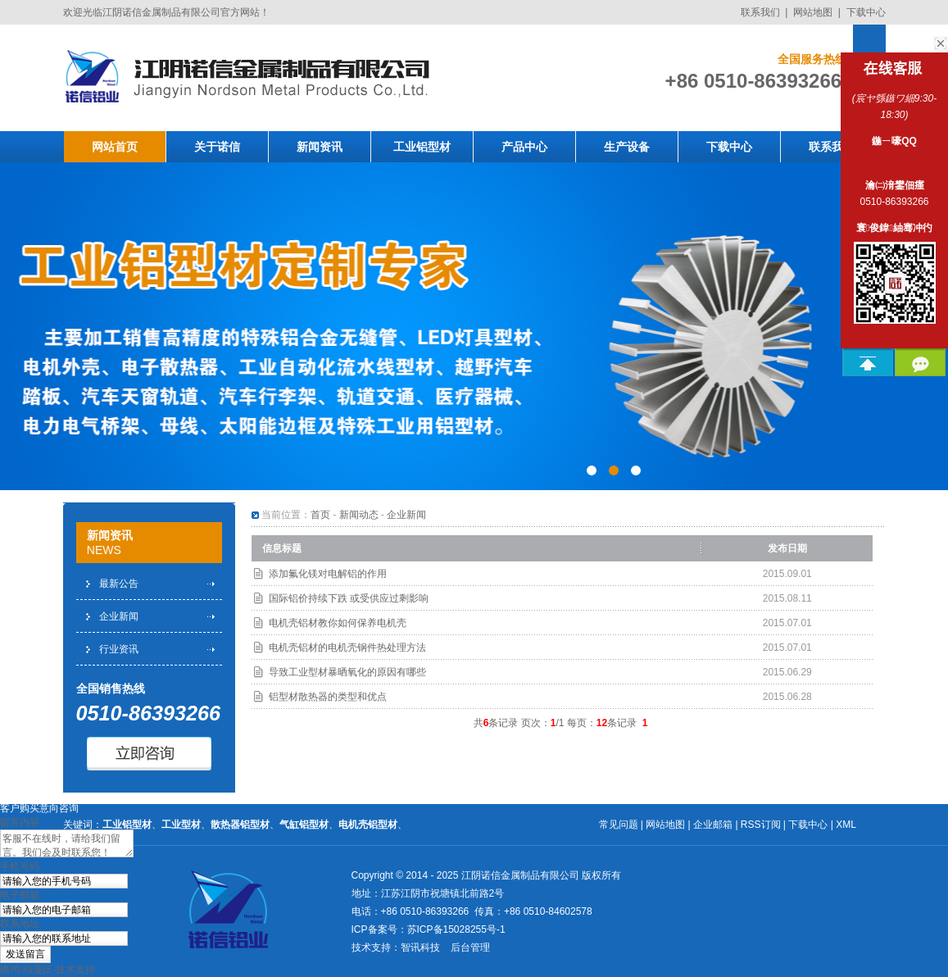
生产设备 (627, 146)
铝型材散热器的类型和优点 (328, 696)
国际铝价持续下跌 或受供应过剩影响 (349, 598)
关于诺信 (217, 146)
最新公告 (118, 583)
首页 (320, 514)
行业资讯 (118, 649)
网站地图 (812, 12)
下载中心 (866, 12)
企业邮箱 (713, 824)
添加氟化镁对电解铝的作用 (328, 573)
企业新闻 (118, 616)
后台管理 (470, 947)
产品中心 (524, 146)
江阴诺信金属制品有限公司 (520, 875)
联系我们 (760, 12)
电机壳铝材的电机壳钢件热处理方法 (347, 647)
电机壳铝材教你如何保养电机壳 (337, 623)
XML (846, 824)
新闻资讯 (319, 146)
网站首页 (115, 146)
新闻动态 (359, 514)
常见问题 (618, 824)
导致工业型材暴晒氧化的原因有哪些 (347, 672)
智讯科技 (420, 947)
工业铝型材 (422, 146)
